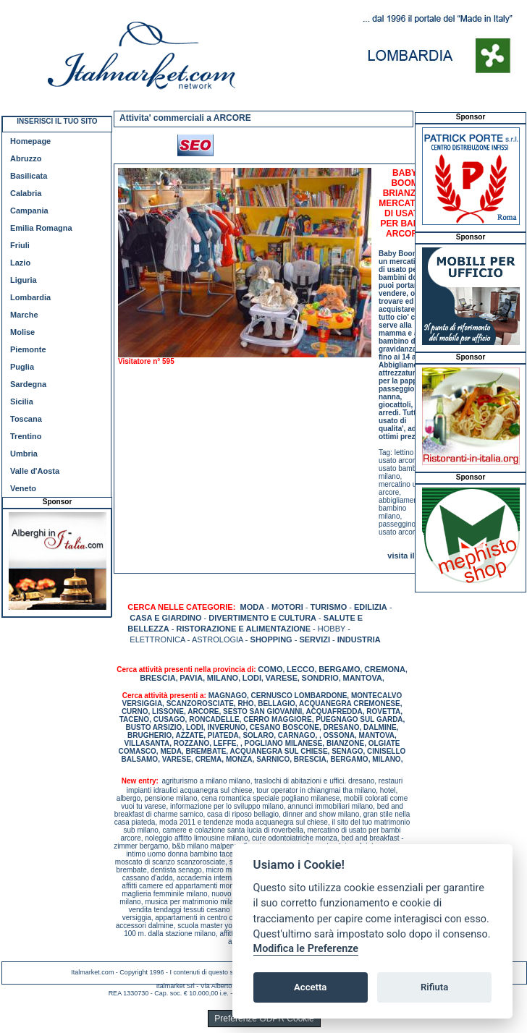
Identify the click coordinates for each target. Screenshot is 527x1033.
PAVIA (191, 677)
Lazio (20, 262)
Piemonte (28, 349)
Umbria (24, 453)
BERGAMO (339, 669)
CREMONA (384, 669)
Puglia (22, 366)
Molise (22, 332)
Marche (24, 314)
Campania (29, 210)
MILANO (222, 677)
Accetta (310, 987)
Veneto (23, 488)
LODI (252, 677)
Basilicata (28, 175)
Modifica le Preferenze (306, 949)
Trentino (25, 436)
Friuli (20, 245)
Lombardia (30, 297)
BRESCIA (158, 677)
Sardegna (28, 384)
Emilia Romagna (41, 228)
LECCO (301, 669)
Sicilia (21, 401)
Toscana (26, 419)
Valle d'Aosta (34, 471)
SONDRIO (320, 677)
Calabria (25, 193)
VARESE (282, 677)
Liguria (23, 280)
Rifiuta (434, 987)
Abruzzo (25, 158)
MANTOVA (362, 677)
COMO (270, 669)
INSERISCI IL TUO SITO (57, 121)
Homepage (30, 141)
